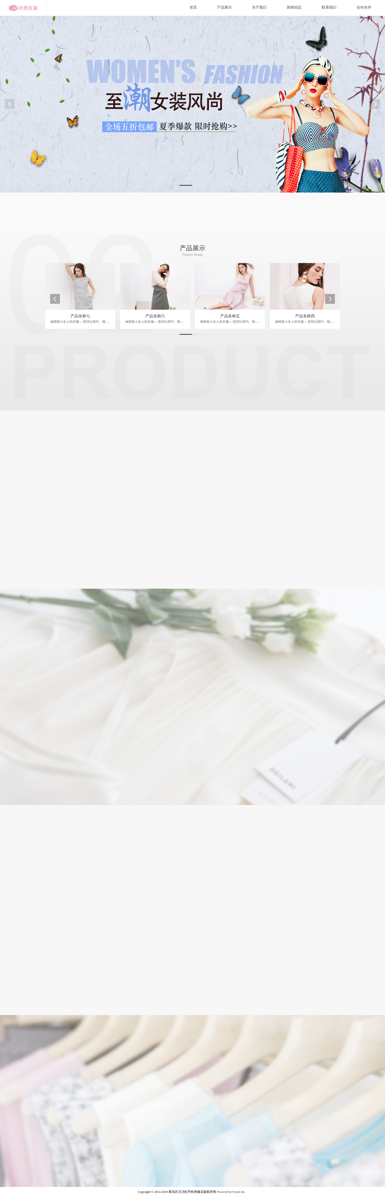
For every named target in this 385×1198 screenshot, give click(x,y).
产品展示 (224, 7)
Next (375, 104)
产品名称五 (230, 316)
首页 (193, 7)
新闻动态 (294, 7)
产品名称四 (305, 316)
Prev (10, 104)
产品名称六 (155, 316)
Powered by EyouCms (230, 1192)
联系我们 (329, 7)
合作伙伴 (364, 7)
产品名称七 (80, 316)
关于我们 (259, 7)
